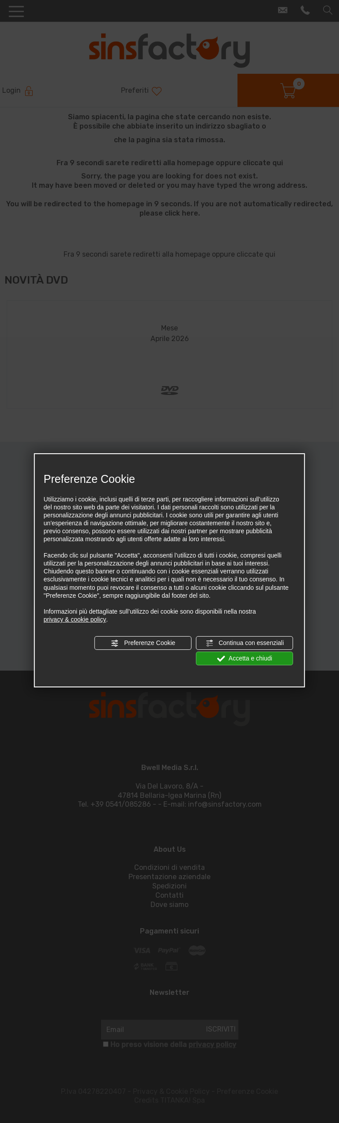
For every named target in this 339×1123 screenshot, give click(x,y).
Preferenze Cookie (143, 643)
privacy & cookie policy (75, 619)
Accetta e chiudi (244, 659)
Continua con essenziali (244, 643)
